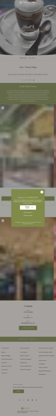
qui (18, 222)
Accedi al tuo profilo (28, 215)
